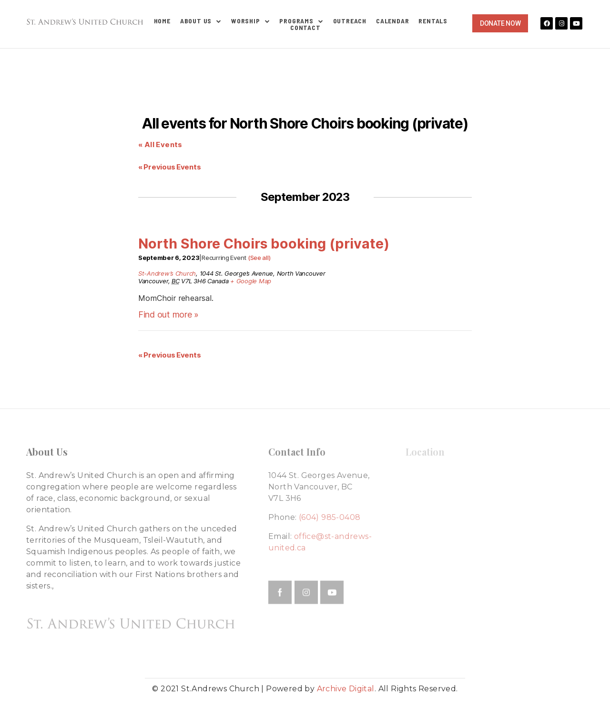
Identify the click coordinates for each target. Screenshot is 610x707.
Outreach (349, 21)
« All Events (160, 144)
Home (162, 21)
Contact (305, 27)
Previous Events (169, 166)
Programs (301, 21)
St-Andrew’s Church (167, 273)
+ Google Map (250, 281)
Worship (250, 21)
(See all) (259, 257)
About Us (201, 21)
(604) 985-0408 (330, 517)
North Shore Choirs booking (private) (263, 243)
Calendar (392, 21)
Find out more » (168, 314)
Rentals (432, 21)
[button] (500, 23)
